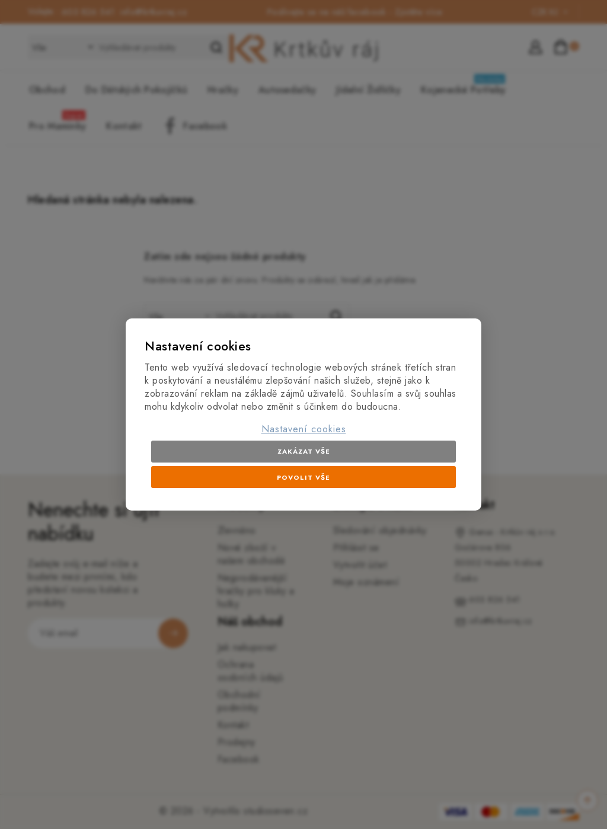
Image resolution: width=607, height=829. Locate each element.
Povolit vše (303, 477)
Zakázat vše (303, 451)
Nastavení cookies (303, 429)
